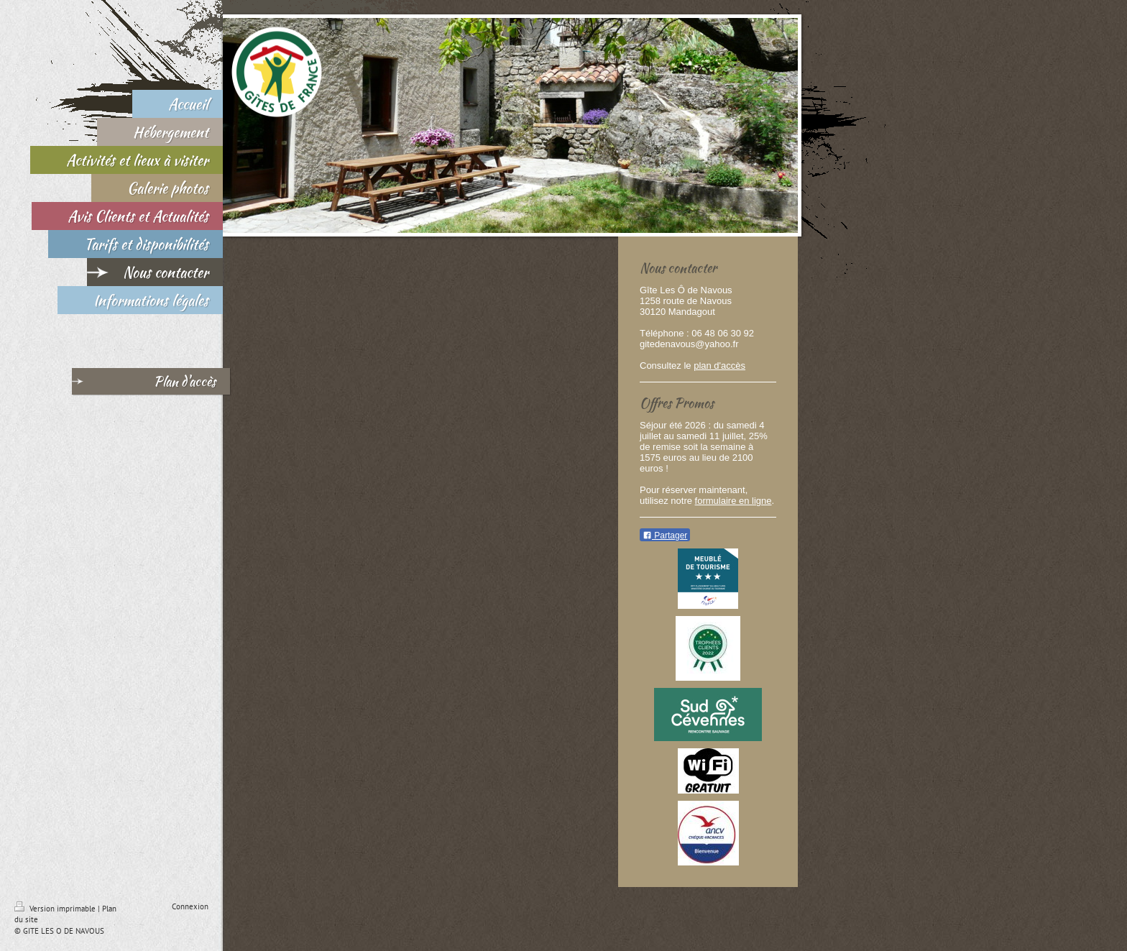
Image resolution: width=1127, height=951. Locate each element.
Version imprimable (56, 909)
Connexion (190, 906)
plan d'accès (719, 365)
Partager (665, 535)
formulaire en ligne (733, 500)
